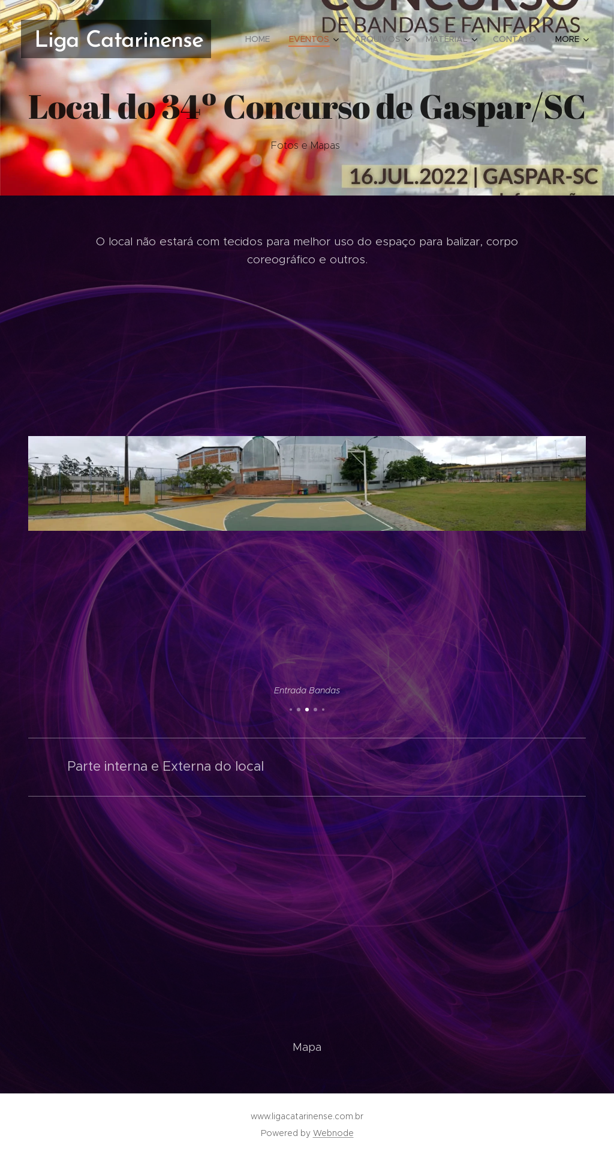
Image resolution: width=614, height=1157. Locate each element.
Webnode (333, 1133)
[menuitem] (260, 39)
